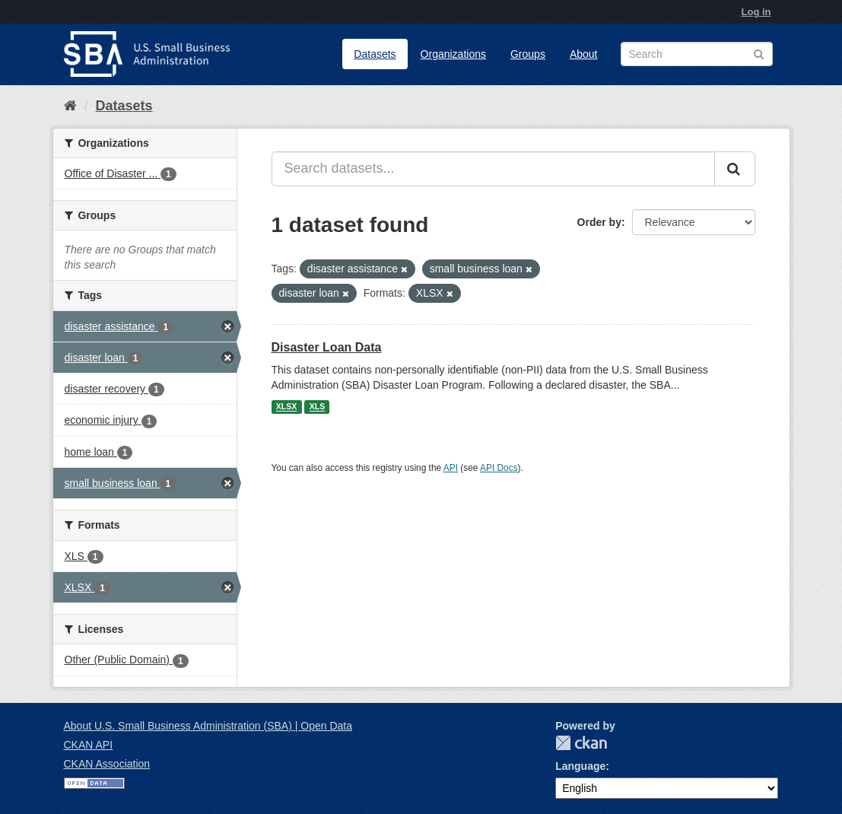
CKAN (581, 743)
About (584, 54)
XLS (317, 407)
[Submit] (734, 168)
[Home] (70, 105)
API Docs (499, 468)
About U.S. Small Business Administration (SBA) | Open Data (208, 726)
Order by (599, 222)
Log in (756, 11)
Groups (527, 54)
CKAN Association (107, 764)
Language (580, 766)
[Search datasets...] (493, 168)
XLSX (286, 407)
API (450, 468)
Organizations (453, 54)
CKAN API (88, 745)
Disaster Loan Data (327, 347)
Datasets (375, 54)
